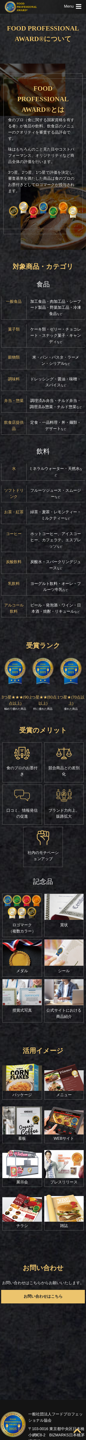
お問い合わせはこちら (43, 1296)
